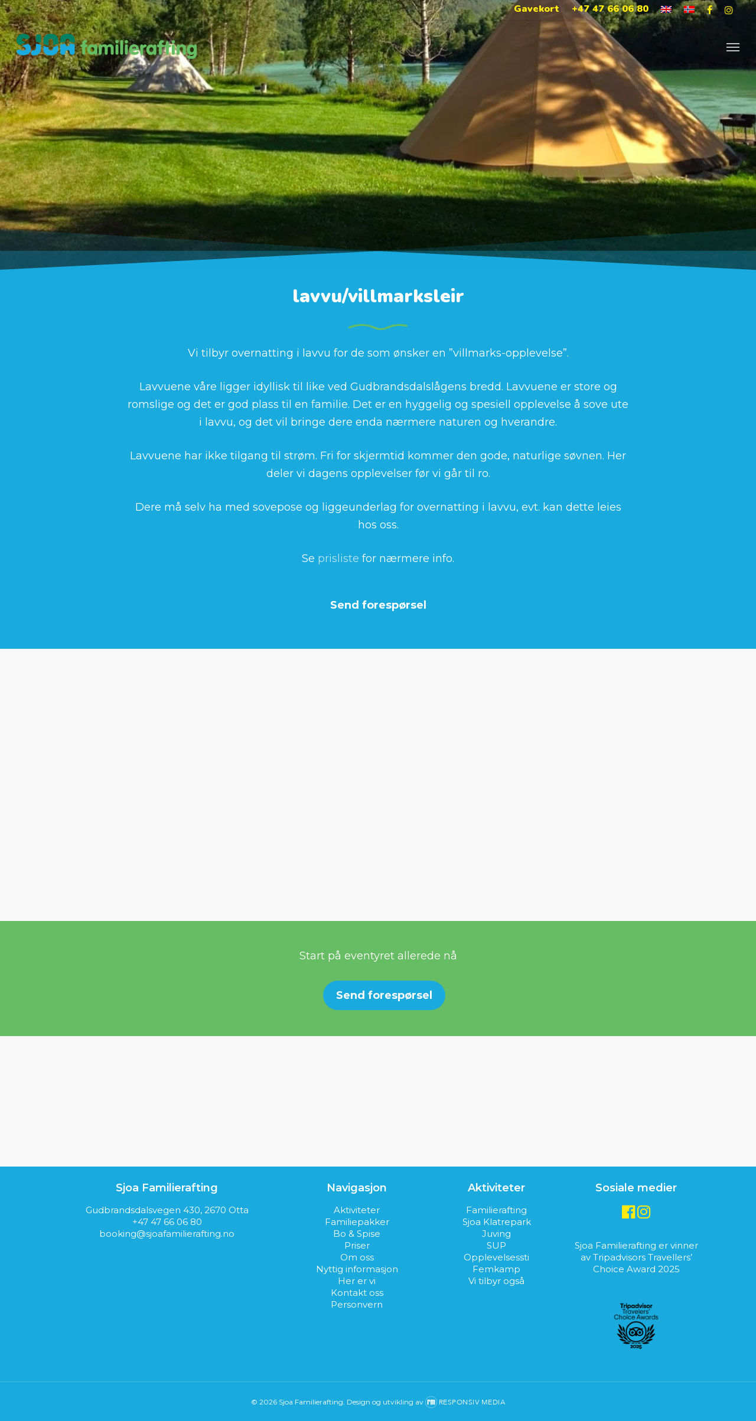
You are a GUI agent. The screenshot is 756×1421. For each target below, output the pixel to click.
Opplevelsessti (496, 1257)
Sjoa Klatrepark (496, 1221)
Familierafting (496, 1210)
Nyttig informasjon (357, 1269)
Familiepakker (357, 1221)
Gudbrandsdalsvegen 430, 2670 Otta (167, 1210)
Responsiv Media (472, 1402)
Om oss (357, 1257)
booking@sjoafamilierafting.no (166, 1233)
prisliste (338, 558)
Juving (496, 1233)
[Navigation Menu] (732, 46)
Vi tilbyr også (496, 1280)
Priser (357, 1245)
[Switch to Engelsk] (665, 9)
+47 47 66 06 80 (167, 1221)
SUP (496, 1245)
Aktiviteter (357, 1210)
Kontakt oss (357, 1292)
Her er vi (357, 1280)
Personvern (357, 1304)
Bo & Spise (356, 1233)
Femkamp (496, 1269)
